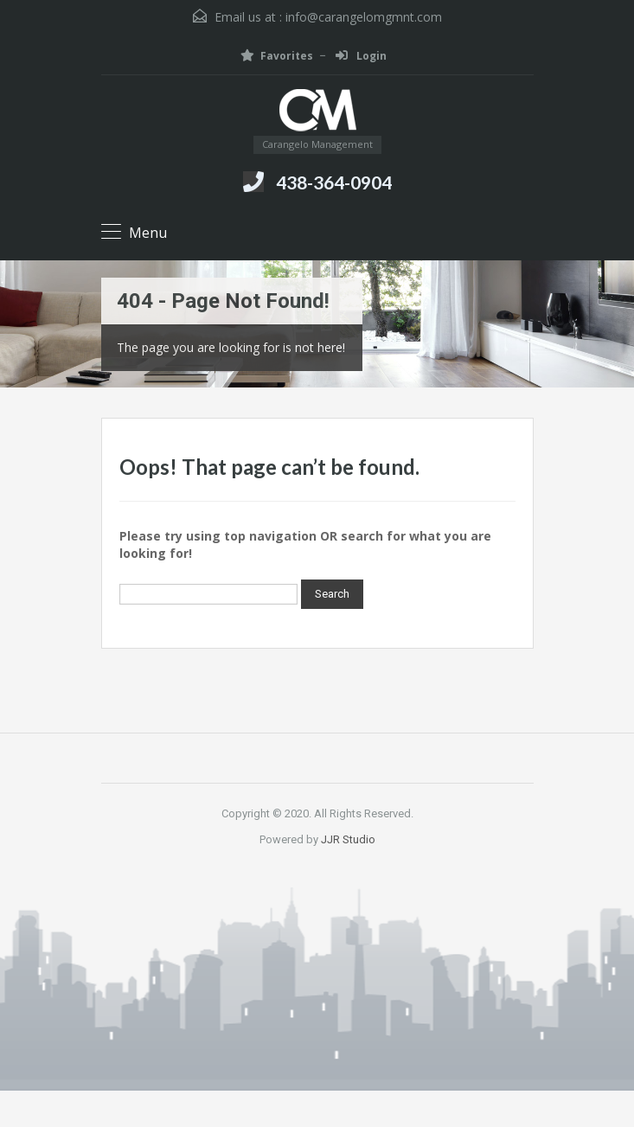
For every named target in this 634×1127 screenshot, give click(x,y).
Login (361, 55)
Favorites (276, 55)
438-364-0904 (334, 182)
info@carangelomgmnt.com (363, 17)
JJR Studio (348, 839)
